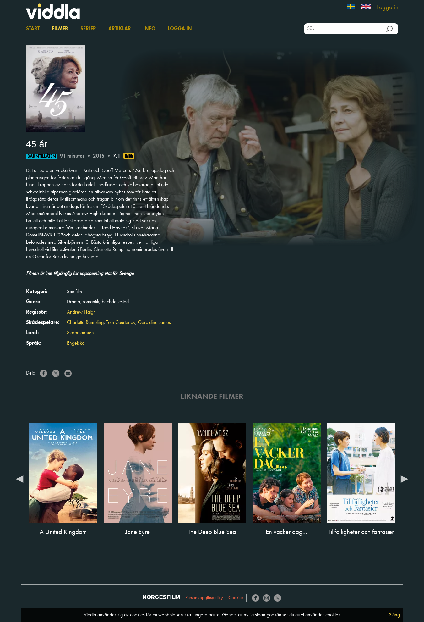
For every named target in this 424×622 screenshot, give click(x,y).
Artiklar (119, 28)
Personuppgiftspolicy (204, 598)
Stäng (394, 615)
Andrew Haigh (81, 312)
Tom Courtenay (120, 322)
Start (33, 28)
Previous (20, 478)
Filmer (60, 28)
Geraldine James (154, 322)
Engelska (75, 343)
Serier (88, 28)
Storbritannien (80, 333)
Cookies (235, 598)
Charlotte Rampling (85, 322)
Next (404, 478)
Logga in (387, 7)
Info (149, 28)
